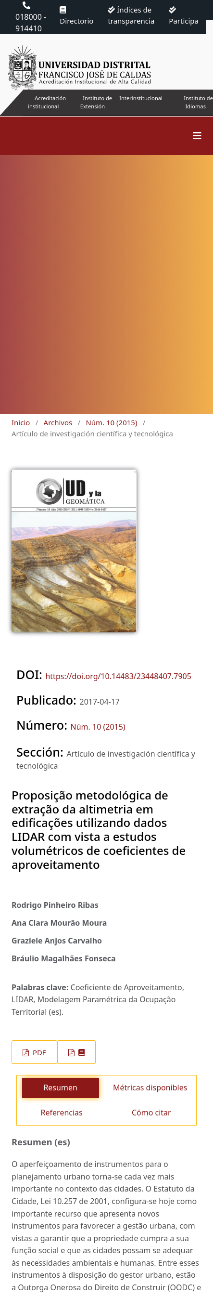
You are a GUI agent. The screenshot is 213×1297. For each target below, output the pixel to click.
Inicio (21, 422)
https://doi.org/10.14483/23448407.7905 (118, 676)
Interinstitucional (141, 98)
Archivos (58, 422)
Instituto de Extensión (96, 102)
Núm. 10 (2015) (111, 422)
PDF (38, 1052)
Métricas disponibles (150, 1087)
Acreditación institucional (47, 102)
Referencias (62, 1112)
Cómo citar (151, 1112)
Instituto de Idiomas (198, 102)
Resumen (60, 1087)
